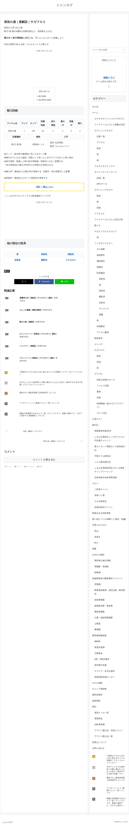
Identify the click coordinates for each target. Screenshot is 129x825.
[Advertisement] (44, 68)
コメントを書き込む (44, 430)
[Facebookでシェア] (44, 281)
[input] (109, 49)
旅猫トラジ (109, 77)
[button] (124, 49)
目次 (41, 91)
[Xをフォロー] (109, 86)
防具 (7, 271)
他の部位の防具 (45, 100)
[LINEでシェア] (64, 281)
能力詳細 (42, 96)
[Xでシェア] (23, 281)
